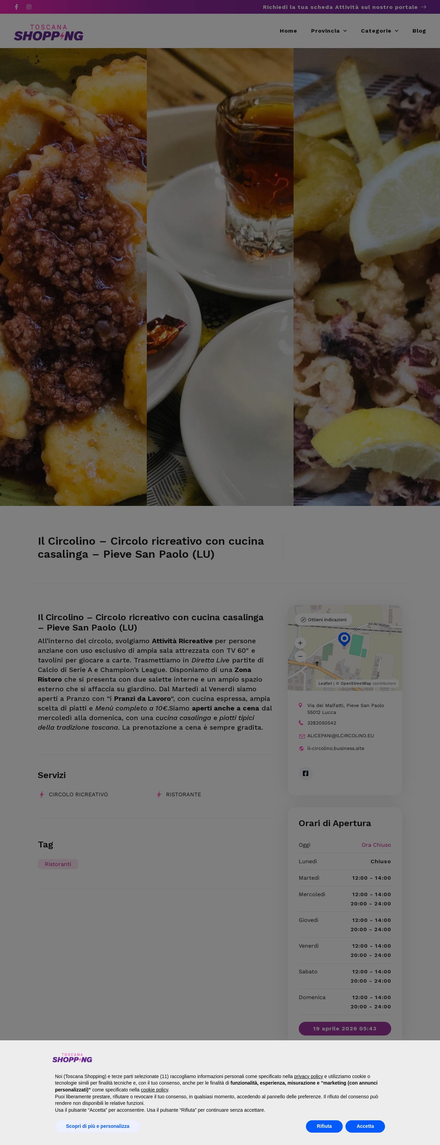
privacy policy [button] (308, 1076)
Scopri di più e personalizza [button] (97, 1126)
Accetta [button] (365, 1126)
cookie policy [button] (154, 1089)
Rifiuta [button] (324, 1126)
